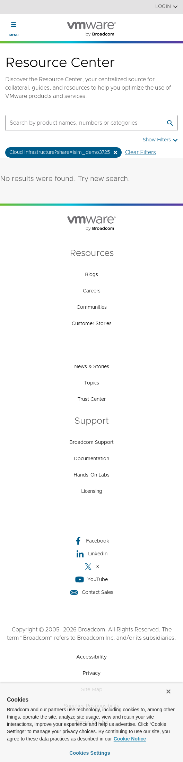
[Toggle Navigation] (13, 24)
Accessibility (91, 657)
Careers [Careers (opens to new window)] (92, 291)
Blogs (91, 274)
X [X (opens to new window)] (91, 566)
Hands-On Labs (91, 475)
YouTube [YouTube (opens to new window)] (91, 579)
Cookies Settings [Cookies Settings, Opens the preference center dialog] (89, 753)
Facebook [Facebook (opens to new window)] (91, 541)
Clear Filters (140, 152)
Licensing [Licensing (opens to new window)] (91, 491)
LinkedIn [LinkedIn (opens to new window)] (91, 553)
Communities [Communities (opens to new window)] (92, 307)
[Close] (168, 691)
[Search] (169, 123)
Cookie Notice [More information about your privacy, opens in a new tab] (130, 739)
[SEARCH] (76, 123)
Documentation (91, 458)
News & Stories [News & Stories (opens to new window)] (91, 366)
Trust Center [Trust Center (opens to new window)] (92, 399)
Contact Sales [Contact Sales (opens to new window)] (91, 592)
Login (166, 6)
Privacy (91, 673)
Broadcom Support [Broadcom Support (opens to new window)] (91, 442)
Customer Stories (92, 323)
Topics (91, 383)
